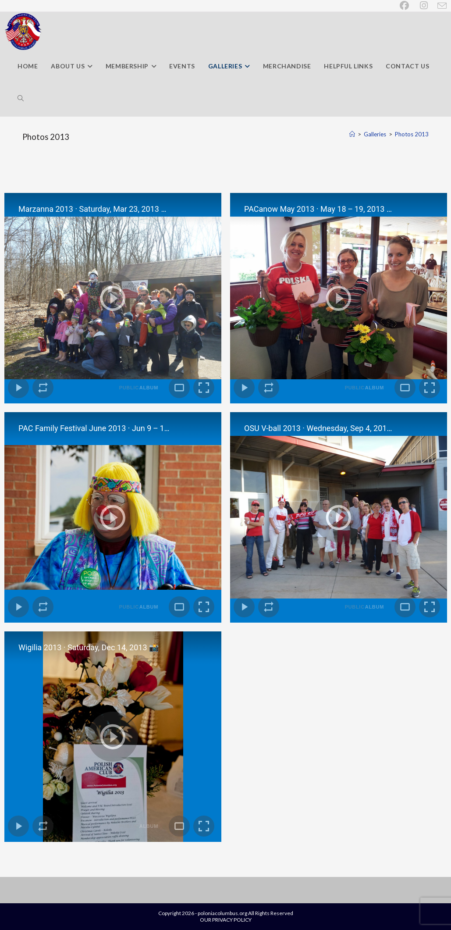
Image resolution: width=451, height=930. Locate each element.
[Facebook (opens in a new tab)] (405, 5)
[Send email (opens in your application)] (440, 6)
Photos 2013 (412, 134)
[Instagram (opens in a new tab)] (424, 5)
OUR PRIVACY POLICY (226, 919)
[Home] (352, 134)
